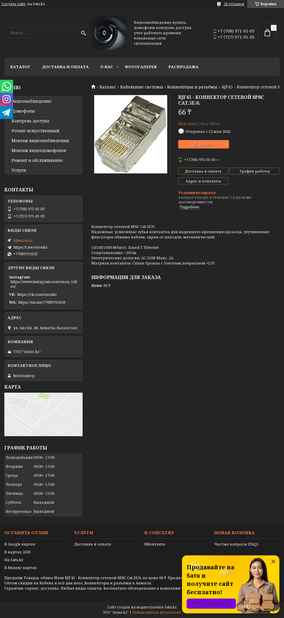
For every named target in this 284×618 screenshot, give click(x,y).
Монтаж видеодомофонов (39, 150)
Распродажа (183, 66)
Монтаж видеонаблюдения (40, 140)
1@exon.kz (23, 240)
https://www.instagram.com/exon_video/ (43, 284)
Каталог (20, 66)
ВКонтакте (154, 544)
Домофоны (23, 111)
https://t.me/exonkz (30, 247)
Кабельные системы (141, 87)
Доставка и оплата (65, 66)
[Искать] (83, 33)
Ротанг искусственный (35, 130)
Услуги (19, 170)
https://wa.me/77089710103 (41, 302)
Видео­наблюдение (32, 101)
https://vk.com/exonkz (37, 294)
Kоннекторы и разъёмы (192, 87)
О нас (106, 66)
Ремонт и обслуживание (37, 160)
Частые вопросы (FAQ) (236, 544)
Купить (206, 144)
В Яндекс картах (20, 567)
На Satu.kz (13, 559)
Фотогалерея (141, 66)
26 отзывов (234, 3)
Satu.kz (171, 607)
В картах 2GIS (17, 551)
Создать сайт (13, 4)
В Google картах (19, 544)
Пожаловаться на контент (156, 612)
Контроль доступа (30, 121)
